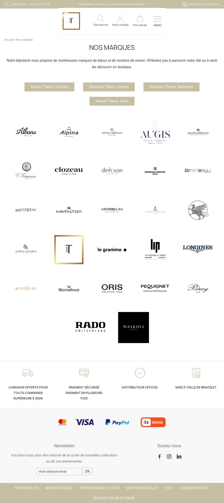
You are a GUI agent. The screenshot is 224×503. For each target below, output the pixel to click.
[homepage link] (13, 21)
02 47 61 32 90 (27, 4)
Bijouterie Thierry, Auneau (109, 87)
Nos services (27, 488)
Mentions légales (142, 488)
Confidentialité (195, 488)
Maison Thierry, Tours (112, 101)
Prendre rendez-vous (99, 488)
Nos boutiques (59, 488)
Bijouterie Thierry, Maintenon (173, 87)
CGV (170, 488)
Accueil (9, 39)
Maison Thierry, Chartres (47, 87)
